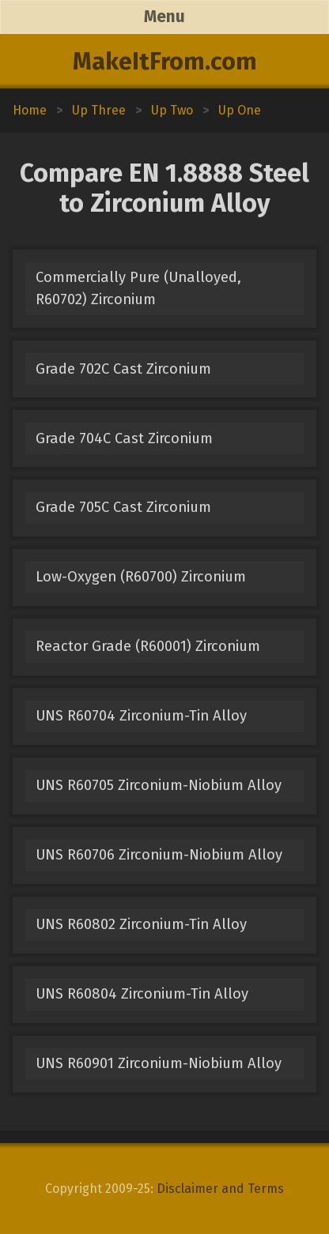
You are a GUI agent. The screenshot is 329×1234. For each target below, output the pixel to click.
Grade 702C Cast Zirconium (123, 369)
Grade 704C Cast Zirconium (124, 438)
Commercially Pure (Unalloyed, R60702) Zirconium (138, 288)
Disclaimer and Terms (220, 1188)
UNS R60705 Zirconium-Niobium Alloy (159, 785)
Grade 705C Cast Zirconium (123, 507)
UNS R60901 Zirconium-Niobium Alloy (159, 1063)
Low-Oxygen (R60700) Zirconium (141, 576)
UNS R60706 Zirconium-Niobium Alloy (159, 854)
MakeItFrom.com (165, 61)
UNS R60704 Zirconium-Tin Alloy (141, 715)
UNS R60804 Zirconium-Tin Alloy (142, 994)
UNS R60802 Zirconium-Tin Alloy (141, 924)
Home (30, 110)
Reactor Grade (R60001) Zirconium (148, 646)
